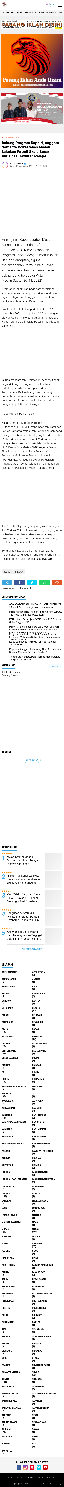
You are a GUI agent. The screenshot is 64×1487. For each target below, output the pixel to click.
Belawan (37, 1015)
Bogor (35, 1029)
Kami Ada (51, 1477)
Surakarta (8, 1386)
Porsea (36, 1322)
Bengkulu (37, 1022)
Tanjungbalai (9, 1400)
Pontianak (8, 1322)
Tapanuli (37, 1400)
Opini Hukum (8, 1265)
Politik (6, 1308)
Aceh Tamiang (9, 972)
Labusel (36, 1193)
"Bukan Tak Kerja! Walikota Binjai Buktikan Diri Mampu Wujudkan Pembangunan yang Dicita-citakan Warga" (23, 881)
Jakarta (29, 13)
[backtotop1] (61, 1483)
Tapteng (6, 1415)
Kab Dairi (37, 1108)
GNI (3, 1072)
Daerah (10, 13)
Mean (35, 1222)
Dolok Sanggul (10, 1058)
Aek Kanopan (9, 979)
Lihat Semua (32, 760)
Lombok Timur (9, 1215)
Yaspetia (7, 1450)
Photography (39, 1300)
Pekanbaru (38, 1286)
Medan (5, 1229)
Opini (35, 1258)
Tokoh (35, 1429)
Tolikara (7, 1436)
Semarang (38, 1329)
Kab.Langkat (39, 1129)
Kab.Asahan (38, 1122)
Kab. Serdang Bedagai (14, 1122)
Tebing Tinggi (9, 1422)
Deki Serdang (39, 1043)
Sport (5, 1358)
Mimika (36, 1236)
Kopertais (7, 1165)
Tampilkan (56, 666)
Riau (4, 1329)
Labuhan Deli (9, 1186)
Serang (6, 1336)
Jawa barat (8, 1100)
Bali (34, 986)
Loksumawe (38, 1208)
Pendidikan (51, 13)
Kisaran (36, 1158)
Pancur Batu (39, 1272)
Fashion (6, 1065)
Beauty (8, 137)
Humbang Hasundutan (14, 1086)
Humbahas (38, 1079)
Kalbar (6, 1150)
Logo (4, 1208)
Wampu (6, 1443)
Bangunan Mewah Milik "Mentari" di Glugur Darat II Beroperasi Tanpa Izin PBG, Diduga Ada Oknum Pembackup (23, 920)
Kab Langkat (39, 1115)
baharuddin (8, 986)
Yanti (35, 1443)
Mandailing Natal (12, 1222)
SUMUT (5, 1379)
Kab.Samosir (39, 1136)
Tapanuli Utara (40, 1408)
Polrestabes (39, 1308)
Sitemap (41, 1477)
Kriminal (37, 1165)
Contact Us (21, 1477)
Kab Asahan (8, 1108)
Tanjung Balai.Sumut (44, 1393)
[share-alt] (7, 582)
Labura (6, 1193)
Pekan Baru (8, 1286)
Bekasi (5, 1015)
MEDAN (15, 137)
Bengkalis (7, 1022)
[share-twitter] (32, 582)
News (35, 1250)
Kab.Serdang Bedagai (13, 1143)
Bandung (7, 1000)
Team (35, 1415)
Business (37, 1036)
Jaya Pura (37, 1100)
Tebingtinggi (39, 1422)
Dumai (35, 1058)
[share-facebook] (19, 582)
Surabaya (37, 1379)
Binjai (5, 1029)
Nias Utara (8, 1258)
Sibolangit (8, 1350)
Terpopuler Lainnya (32, 949)
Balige (5, 993)
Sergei (5, 1343)
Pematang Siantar (42, 1293)
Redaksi (31, 1477)
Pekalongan (39, 1279)
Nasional (39, 13)
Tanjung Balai (10, 1393)
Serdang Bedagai (41, 1336)
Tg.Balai (6, 1429)
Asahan (36, 979)
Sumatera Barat (41, 1365)
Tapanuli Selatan (11, 1408)
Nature (6, 1250)
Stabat (36, 1358)
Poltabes (37, 1315)
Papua (5, 1279)
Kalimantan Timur (42, 1150)
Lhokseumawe (40, 1200)
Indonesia (37, 1086)
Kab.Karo (7, 1129)
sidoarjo (37, 1350)
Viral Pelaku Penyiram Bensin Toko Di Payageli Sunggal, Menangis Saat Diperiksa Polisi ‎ (24, 900)
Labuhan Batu (40, 1172)
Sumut (35, 1372)
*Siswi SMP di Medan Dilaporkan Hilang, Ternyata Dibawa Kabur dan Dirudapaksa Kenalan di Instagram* (23, 864)
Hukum (19, 13)
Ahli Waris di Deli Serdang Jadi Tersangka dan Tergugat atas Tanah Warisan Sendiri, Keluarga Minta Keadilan (24, 937)
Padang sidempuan (42, 1265)
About (11, 1477)
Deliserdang (39, 1050)
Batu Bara (7, 1008)
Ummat (36, 1436)
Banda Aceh (38, 993)
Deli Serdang (9, 1050)
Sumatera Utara (11, 1372)
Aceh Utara (38, 972)
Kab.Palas (7, 1136)
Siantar (36, 1343)
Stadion (6, 1365)
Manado (36, 1215)
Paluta (5, 1272)
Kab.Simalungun (41, 1143)
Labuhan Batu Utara (43, 1179)
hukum (36, 1072)
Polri (5, 1315)
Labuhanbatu (39, 1186)
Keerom (6, 1158)
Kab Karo (7, 1115)
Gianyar (36, 1065)
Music (5, 1243)
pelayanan (8, 1293)
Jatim (35, 1093)
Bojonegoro (8, 1036)
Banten (36, 1000)
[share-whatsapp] (44, 582)
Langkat (6, 1200)
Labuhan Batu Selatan (14, 1179)
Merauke (6, 1236)
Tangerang (38, 1386)
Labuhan (6, 1172)
